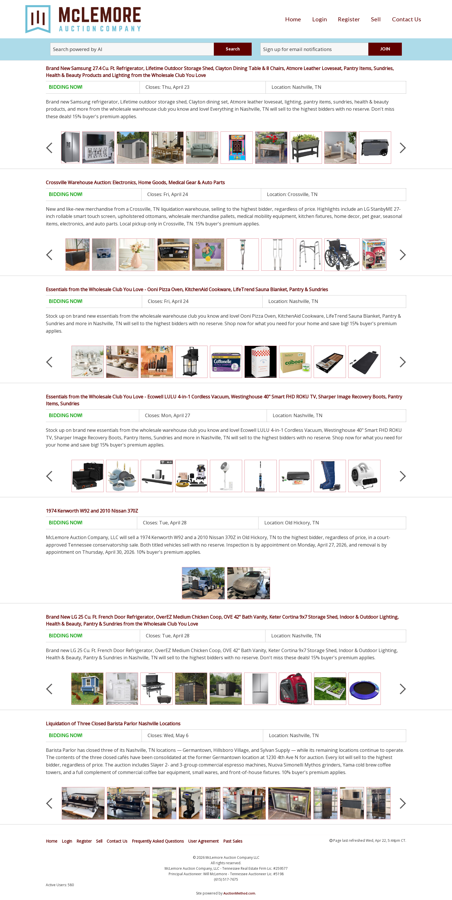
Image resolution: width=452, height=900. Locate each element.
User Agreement (203, 841)
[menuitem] (293, 19)
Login (319, 19)
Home (293, 19)
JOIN (385, 48)
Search (233, 48)
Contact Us (406, 19)
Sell (376, 19)
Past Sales (232, 841)
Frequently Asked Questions (158, 841)
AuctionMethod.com (239, 893)
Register (349, 19)
